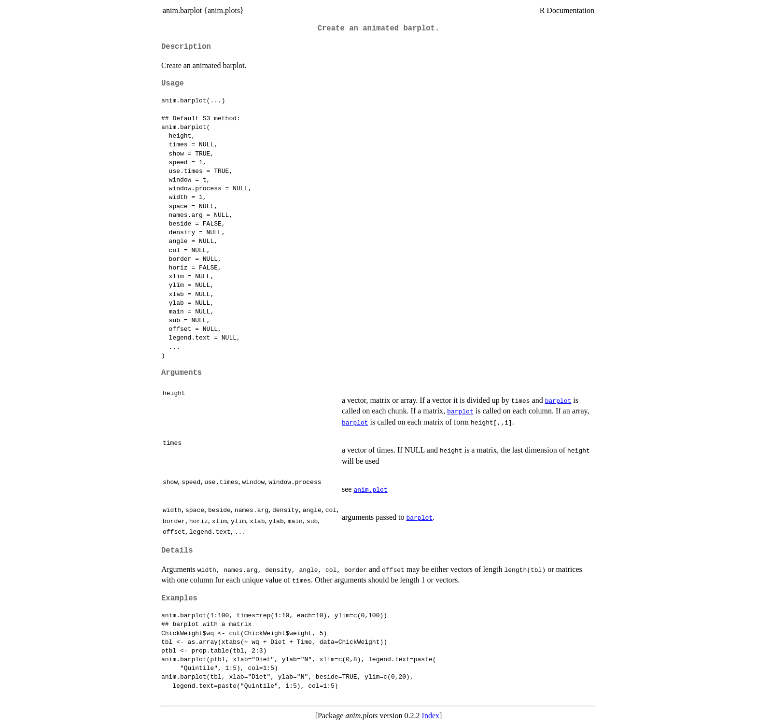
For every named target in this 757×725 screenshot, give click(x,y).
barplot (558, 400)
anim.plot (370, 489)
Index (430, 715)
